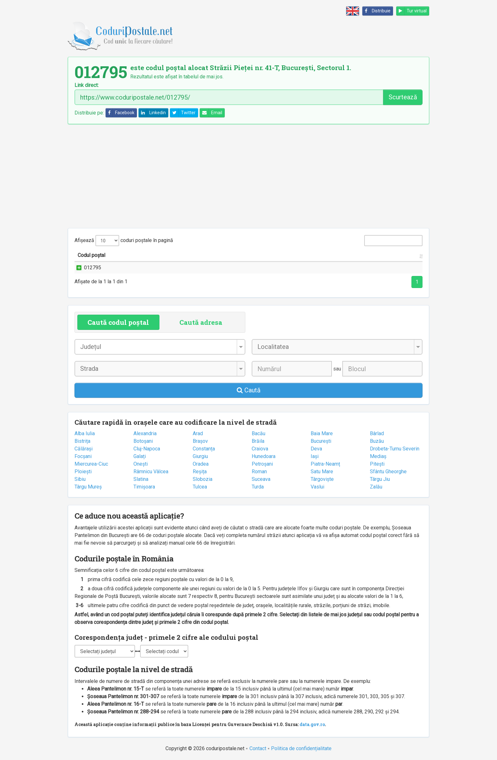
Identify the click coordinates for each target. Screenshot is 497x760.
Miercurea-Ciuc (91, 464)
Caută (249, 390)
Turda (258, 487)
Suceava (261, 479)
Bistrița (82, 441)
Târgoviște (322, 479)
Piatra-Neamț (325, 464)
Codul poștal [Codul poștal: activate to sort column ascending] (91, 255)
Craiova (260, 449)
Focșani (83, 456)
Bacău (258, 433)
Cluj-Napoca (146, 449)
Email (211, 112)
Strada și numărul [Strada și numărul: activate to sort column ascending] (159, 255)
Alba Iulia (84, 433)
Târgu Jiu (380, 479)
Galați (139, 456)
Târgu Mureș (88, 487)
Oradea (201, 464)
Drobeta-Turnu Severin (394, 449)
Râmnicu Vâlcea (150, 471)
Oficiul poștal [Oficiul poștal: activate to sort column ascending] (375, 255)
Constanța (204, 449)
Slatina (140, 479)
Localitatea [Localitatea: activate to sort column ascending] (240, 255)
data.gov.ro (312, 724)
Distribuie (376, 11)
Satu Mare (322, 471)
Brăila (258, 441)
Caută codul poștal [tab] (118, 322)
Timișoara (144, 487)
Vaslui (317, 487)
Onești (140, 464)
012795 (86, 268)
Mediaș (378, 456)
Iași (315, 456)
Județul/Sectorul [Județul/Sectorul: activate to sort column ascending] (302, 255)
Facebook (120, 112)
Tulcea (200, 487)
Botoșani (143, 441)
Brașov (200, 441)
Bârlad (377, 433)
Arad (198, 433)
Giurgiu (200, 456)
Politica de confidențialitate (301, 748)
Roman (259, 471)
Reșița (200, 471)
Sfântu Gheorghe (388, 471)
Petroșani (262, 464)
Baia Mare (322, 433)
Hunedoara (263, 456)
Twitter (183, 112)
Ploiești (83, 471)
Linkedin (152, 112)
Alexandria (145, 433)
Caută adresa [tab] (200, 322)
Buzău (377, 441)
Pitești (377, 464)
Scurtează (403, 97)
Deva (316, 449)
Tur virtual (412, 11)
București (321, 441)
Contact (257, 748)
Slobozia (202, 479)
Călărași (83, 449)
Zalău (376, 487)
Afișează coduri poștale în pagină (123, 240)
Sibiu (80, 479)
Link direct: (86, 85)
